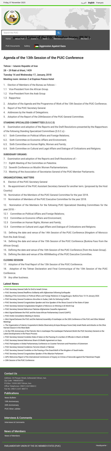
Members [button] (86, 39)
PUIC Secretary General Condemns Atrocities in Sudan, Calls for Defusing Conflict (36, 299)
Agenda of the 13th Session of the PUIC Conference (43, 58)
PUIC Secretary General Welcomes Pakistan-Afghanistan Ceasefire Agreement (35, 309)
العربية (83, 3)
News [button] (46, 39)
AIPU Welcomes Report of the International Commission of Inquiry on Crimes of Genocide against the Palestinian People (51, 357)
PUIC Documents (13, 46)
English (91, 3)
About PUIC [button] (21, 39)
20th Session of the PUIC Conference (18, 360)
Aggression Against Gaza (49, 46)
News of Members (12, 436)
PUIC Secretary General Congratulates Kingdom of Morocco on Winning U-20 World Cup (38, 306)
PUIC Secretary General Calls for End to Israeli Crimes (25, 289)
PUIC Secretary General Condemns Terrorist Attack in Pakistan (28, 347)
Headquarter (101, 445)
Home (8, 39)
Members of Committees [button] (65, 39)
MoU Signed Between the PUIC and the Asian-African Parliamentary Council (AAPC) (37, 313)
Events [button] (34, 39)
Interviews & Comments (14, 422)
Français (99, 3)
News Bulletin (10, 398)
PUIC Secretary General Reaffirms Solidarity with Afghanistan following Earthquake (36, 293)
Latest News (11, 283)
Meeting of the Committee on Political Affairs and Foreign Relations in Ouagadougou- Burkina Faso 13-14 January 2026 (51, 296)
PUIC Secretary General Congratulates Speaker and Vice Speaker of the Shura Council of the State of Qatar (46, 303)
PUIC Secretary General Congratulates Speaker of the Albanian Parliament (33, 354)
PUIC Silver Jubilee (12, 409)
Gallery (27, 46)
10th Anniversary (12, 401)
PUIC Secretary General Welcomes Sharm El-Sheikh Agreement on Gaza (32, 340)
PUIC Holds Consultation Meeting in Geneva (21, 316)
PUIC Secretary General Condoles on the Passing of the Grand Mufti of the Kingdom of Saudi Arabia (43, 350)
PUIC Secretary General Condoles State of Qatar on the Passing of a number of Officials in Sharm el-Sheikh (46, 337)
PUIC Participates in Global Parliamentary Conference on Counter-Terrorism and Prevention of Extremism (45, 344)
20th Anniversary (12, 405)
